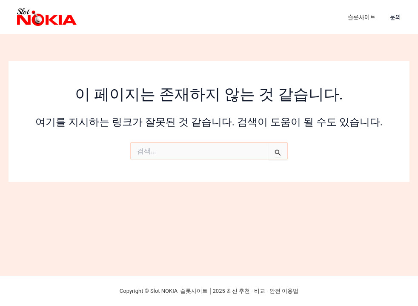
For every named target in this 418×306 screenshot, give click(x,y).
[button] (399, 17)
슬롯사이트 (361, 17)
